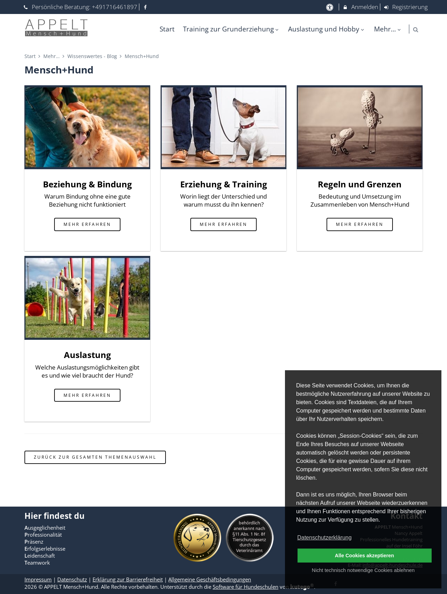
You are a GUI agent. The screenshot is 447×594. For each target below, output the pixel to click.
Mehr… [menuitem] (388, 29)
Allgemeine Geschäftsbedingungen (209, 579)
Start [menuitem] (167, 29)
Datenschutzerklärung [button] (324, 538)
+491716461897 (114, 7)
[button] (415, 29)
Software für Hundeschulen (245, 586)
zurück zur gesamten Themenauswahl (95, 457)
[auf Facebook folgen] (146, 7)
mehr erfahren (87, 224)
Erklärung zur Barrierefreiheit (128, 579)
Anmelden (360, 7)
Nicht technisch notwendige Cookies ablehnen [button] (363, 570)
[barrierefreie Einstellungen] (330, 7)
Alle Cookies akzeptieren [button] (364, 555)
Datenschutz (72, 579)
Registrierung (405, 7)
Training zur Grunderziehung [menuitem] (231, 29)
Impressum (38, 579)
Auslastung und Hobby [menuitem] (327, 29)
